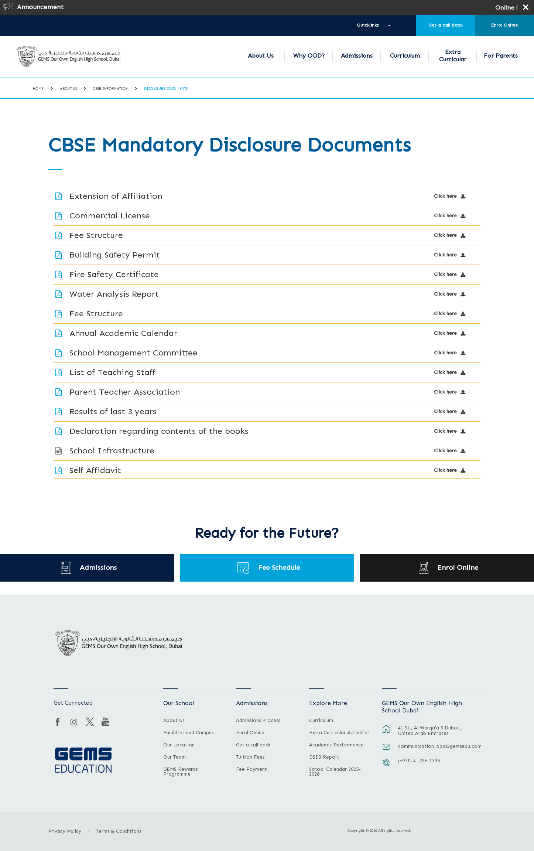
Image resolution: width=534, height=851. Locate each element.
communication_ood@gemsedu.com (438, 746)
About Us (261, 55)
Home (38, 88)
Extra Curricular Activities (339, 732)
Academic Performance (336, 745)
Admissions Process (258, 720)
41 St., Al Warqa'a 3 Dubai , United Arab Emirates (429, 730)
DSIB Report (324, 757)
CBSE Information (110, 88)
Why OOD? (309, 55)
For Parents (501, 55)
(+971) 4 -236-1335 (419, 760)
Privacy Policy (64, 831)
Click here (445, 196)
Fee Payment (251, 769)
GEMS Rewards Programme (180, 772)
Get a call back (445, 25)
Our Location (179, 745)
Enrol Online (504, 25)
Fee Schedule (279, 568)
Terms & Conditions (118, 831)
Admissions (357, 55)
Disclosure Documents (166, 88)
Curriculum (405, 55)
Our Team (174, 757)
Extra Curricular (452, 55)
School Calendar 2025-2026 (335, 772)
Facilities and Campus (188, 732)
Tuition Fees (250, 757)
